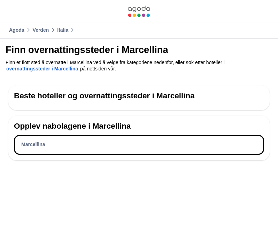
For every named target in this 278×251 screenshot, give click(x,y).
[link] (139, 11)
